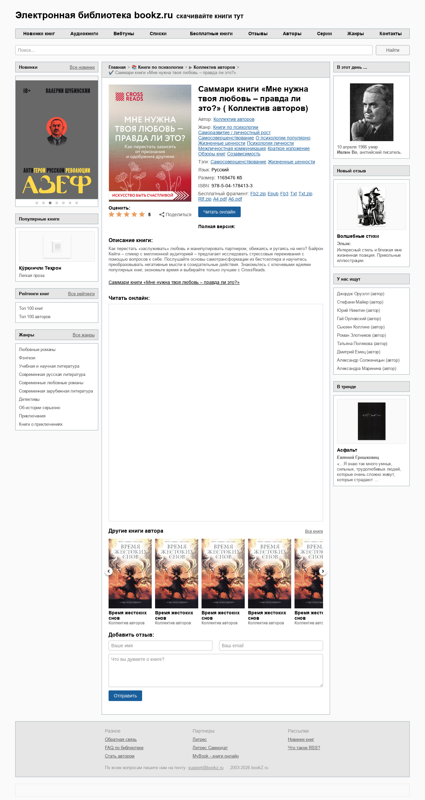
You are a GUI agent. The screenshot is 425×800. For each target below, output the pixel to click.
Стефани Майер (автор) (360, 302)
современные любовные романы (51, 382)
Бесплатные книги (211, 33)
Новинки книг (39, 33)
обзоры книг (211, 153)
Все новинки (82, 67)
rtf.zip (205, 199)
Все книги (314, 531)
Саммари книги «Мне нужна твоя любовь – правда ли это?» (174, 282)
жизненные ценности (221, 143)
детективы (29, 399)
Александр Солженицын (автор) (368, 360)
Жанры (355, 33)
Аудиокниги (84, 33)
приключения (32, 415)
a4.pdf (220, 199)
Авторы (292, 33)
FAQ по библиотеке (124, 747)
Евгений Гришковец (358, 457)
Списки (158, 33)
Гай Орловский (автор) (359, 318)
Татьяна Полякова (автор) (362, 343)
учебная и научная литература (49, 366)
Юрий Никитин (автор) (358, 310)
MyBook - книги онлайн (216, 756)
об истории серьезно (39, 407)
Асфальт (347, 450)
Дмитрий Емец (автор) (358, 351)
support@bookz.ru (205, 767)
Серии (324, 33)
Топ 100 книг (31, 308)
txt (293, 193)
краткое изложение (289, 148)
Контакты (391, 33)
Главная (117, 67)
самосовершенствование (226, 137)
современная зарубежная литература (56, 391)
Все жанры (84, 334)
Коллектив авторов (214, 67)
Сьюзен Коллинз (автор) (360, 326)
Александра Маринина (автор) (366, 368)
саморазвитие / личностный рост (234, 132)
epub (273, 193)
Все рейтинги (81, 293)
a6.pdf (235, 199)
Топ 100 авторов (34, 316)
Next (323, 571)
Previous (109, 571)
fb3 (284, 193)
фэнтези (27, 357)
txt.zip (305, 193)
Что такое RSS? (304, 747)
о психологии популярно (283, 137)
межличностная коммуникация (232, 148)
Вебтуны (124, 33)
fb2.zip (258, 193)
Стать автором (119, 756)
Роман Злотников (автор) (361, 335)
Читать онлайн (219, 212)
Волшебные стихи (358, 236)
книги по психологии (160, 67)
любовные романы (37, 349)
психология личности (270, 143)
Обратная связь (121, 739)
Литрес (200, 739)
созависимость (243, 153)
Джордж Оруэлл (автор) (360, 293)
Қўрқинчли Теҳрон (40, 268)
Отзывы (258, 33)
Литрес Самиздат (210, 747)
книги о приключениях (41, 424)
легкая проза (31, 275)
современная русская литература (52, 374)
